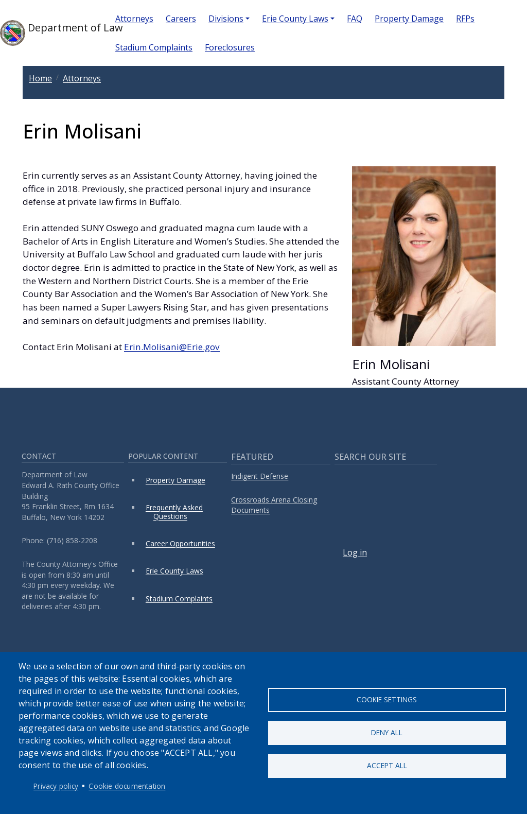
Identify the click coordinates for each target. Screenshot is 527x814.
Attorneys (134, 18)
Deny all (386, 732)
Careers (181, 18)
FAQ (354, 18)
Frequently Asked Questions (174, 512)
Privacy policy (55, 786)
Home (40, 78)
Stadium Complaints (153, 47)
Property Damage (409, 18)
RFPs (465, 18)
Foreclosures (230, 47)
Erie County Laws (295, 18)
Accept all (387, 766)
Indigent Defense (259, 476)
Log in (355, 552)
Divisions (225, 18)
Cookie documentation (127, 786)
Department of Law (49, 33)
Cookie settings (387, 699)
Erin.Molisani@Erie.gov (172, 347)
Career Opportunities (180, 543)
